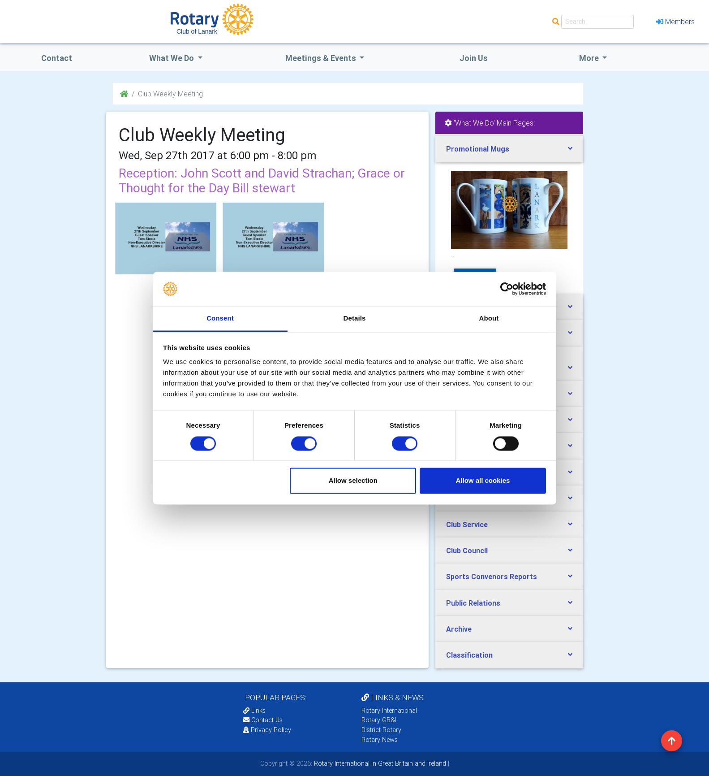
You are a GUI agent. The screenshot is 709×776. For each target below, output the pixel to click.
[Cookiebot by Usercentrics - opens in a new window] (507, 288)
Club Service (467, 524)
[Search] (597, 22)
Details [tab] (355, 318)
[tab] (509, 149)
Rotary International (389, 711)
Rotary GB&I (378, 720)
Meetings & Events (321, 58)
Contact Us (263, 720)
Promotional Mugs (477, 148)
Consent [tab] (220, 318)
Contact (56, 58)
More (590, 58)
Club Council (467, 550)
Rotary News (379, 740)
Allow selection (353, 481)
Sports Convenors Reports (491, 576)
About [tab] (489, 318)
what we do (172, 58)
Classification (469, 654)
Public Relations (473, 602)
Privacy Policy (267, 730)
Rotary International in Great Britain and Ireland (379, 763)
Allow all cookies (482, 481)
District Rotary (381, 730)
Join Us (474, 58)
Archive (459, 628)
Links (254, 711)
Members (675, 21)
